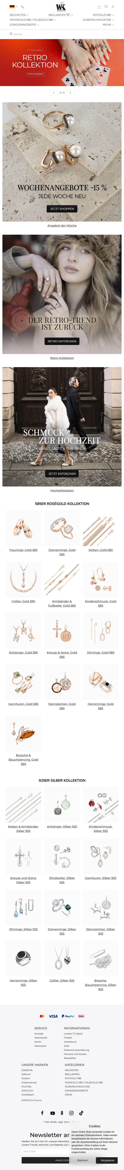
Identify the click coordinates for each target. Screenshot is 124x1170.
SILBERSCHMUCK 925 (98, 19)
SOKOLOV (27, 1090)
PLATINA (26, 1086)
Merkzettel (40, 1045)
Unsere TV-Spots (73, 1033)
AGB (66, 1045)
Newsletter (70, 1058)
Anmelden (62, 1160)
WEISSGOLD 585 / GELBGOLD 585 (33, 19)
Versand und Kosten (75, 1054)
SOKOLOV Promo (31, 1100)
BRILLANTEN (61, 14)
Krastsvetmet (29, 1082)
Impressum (70, 1041)
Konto (37, 1041)
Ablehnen (82, 1160)
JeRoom (26, 1074)
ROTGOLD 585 (103, 14)
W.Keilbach (27, 1094)
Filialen (68, 1037)
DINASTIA (26, 1070)
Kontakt (38, 1033)
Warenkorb (40, 1037)
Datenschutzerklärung (76, 1050)
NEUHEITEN (19, 14)
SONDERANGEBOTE (24, 24)
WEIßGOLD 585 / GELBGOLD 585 (84, 1082)
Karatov (25, 1078)
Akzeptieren (108, 1160)
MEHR (108, 24)
